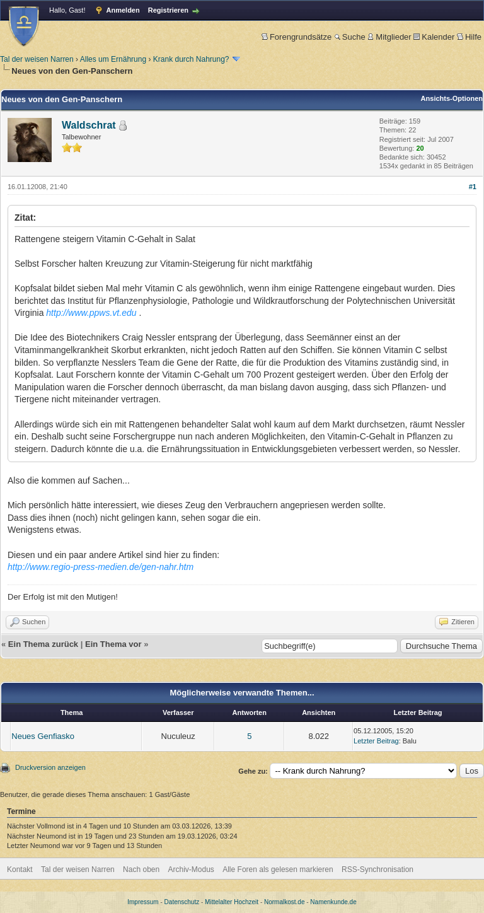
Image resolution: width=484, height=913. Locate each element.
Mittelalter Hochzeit (231, 901)
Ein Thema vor (113, 644)
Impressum (142, 901)
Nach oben (141, 869)
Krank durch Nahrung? (191, 59)
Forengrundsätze (296, 37)
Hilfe (469, 37)
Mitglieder (389, 37)
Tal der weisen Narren (37, 59)
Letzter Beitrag (376, 741)
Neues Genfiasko (42, 736)
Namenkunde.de (333, 901)
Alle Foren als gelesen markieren (277, 869)
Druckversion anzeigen (50, 767)
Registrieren (168, 10)
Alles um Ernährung (113, 59)
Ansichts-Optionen (452, 98)
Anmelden (123, 10)
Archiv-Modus (191, 869)
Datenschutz (182, 901)
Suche (350, 37)
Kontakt (20, 869)
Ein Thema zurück (43, 644)
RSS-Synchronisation (377, 869)
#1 (472, 186)
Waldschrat (89, 125)
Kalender (433, 37)
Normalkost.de (284, 901)
